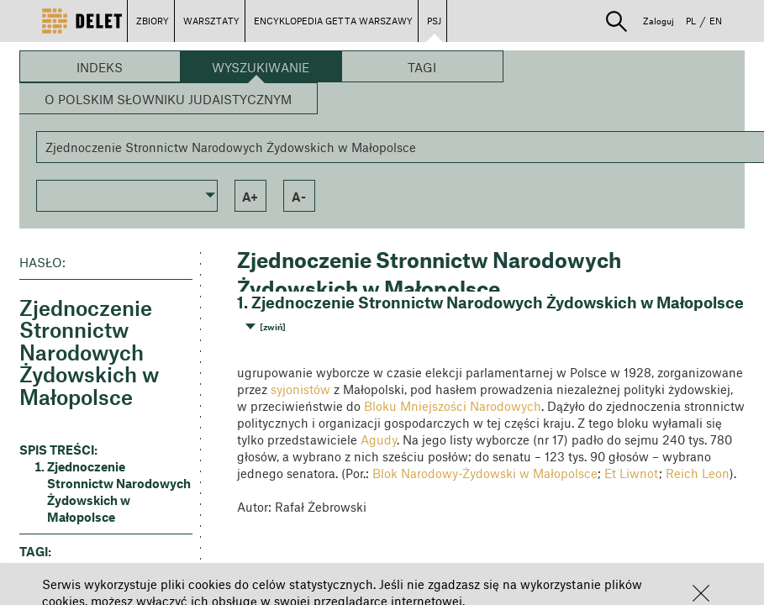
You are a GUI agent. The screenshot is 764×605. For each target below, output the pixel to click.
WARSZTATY (211, 20)
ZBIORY (152, 20)
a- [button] (299, 196)
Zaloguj (658, 20)
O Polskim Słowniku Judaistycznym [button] (168, 99)
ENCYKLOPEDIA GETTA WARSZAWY (333, 20)
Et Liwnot (631, 473)
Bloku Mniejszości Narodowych (452, 405)
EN (715, 20)
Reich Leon (698, 473)
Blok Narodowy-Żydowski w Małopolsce (485, 473)
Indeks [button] (99, 67)
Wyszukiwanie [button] (260, 67)
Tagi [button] (422, 67)
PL (691, 20)
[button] (701, 593)
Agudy (379, 439)
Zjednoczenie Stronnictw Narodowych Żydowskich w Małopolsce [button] (119, 491)
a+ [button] (250, 196)
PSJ (434, 20)
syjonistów (300, 389)
